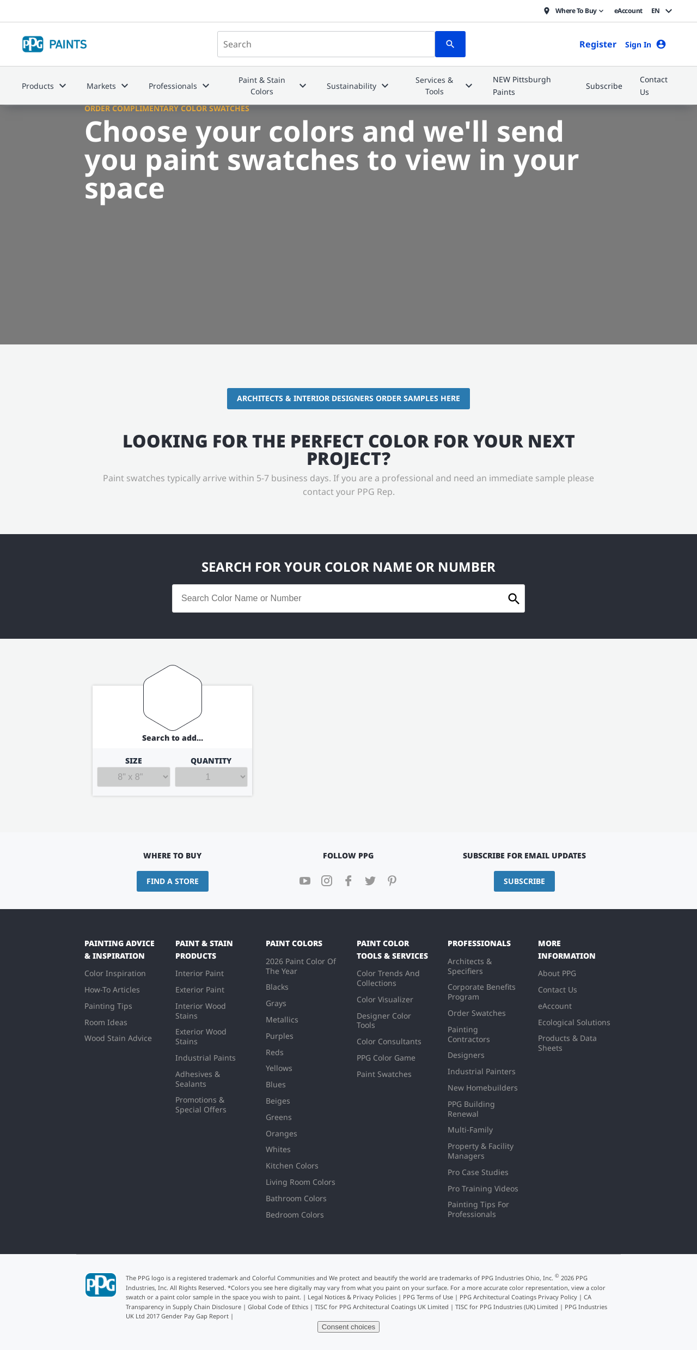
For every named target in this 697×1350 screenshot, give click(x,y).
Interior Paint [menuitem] (199, 973)
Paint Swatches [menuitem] (384, 1074)
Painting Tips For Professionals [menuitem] (478, 1209)
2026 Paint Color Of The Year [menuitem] (301, 966)
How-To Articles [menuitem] (112, 989)
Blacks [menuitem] (277, 987)
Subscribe (524, 881)
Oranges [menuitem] (281, 1133)
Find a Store (172, 881)
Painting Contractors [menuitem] (469, 1034)
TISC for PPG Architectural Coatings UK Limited (382, 1307)
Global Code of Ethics (278, 1307)
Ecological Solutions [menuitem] (574, 1022)
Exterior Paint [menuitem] (199, 989)
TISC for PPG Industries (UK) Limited (506, 1307)
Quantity (211, 772)
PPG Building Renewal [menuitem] (471, 1109)
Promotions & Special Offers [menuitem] (201, 1104)
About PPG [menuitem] (557, 973)
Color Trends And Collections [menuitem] (388, 978)
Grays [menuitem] (276, 1003)
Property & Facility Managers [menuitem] (480, 1151)
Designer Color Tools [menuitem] (384, 1020)
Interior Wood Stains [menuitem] (200, 1011)
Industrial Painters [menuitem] (482, 1071)
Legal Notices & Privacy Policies (352, 1297)
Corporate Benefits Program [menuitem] (482, 992)
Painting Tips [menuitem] (108, 1006)
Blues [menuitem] (276, 1084)
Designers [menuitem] (466, 1055)
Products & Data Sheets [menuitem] (567, 1043)
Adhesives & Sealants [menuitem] (197, 1079)
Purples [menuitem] (280, 1036)
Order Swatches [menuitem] (477, 1013)
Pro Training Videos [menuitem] (483, 1188)
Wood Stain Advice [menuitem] (118, 1038)
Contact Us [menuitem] (557, 989)
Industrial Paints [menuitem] (205, 1057)
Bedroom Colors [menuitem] (295, 1214)
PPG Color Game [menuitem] (386, 1057)
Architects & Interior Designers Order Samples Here (348, 398)
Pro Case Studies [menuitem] (478, 1172)
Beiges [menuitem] (278, 1100)
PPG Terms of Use (428, 1297)
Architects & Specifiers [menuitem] (470, 966)
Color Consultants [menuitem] (389, 1041)
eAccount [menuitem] (555, 1006)
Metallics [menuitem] (282, 1019)
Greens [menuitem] (279, 1117)
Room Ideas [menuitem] (105, 1022)
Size (133, 772)
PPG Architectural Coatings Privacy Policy (518, 1297)
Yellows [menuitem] (279, 1068)
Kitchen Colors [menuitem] (292, 1165)
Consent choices (349, 1327)
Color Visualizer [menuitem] (385, 999)
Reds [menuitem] (275, 1052)
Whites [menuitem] (278, 1149)
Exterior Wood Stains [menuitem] (201, 1036)
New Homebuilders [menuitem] (483, 1087)
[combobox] (326, 44)
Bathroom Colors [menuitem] (296, 1198)
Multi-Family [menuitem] (470, 1129)
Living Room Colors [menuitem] (300, 1182)
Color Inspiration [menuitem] (115, 973)
